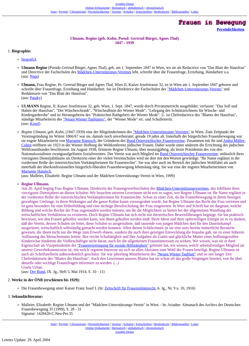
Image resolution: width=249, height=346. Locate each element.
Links (194, 11)
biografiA (28, 59)
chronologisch (155, 7)
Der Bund (37, 272)
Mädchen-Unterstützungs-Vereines (104, 72)
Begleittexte (161, 11)
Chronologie (78, 11)
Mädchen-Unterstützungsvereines (182, 188)
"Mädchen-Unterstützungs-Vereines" (161, 132)
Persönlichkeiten (98, 11)
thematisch (118, 7)
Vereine (116, 11)
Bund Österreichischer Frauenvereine (156, 141)
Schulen (128, 11)
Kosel (34, 124)
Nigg (34, 76)
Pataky (35, 98)
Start (54, 11)
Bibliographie (180, 11)
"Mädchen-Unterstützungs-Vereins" (195, 89)
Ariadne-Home (124, 4)
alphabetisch (136, 7)
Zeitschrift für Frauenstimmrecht (130, 288)
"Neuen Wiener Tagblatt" (176, 254)
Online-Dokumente (97, 7)
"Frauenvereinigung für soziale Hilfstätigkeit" (113, 245)
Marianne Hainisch (81, 141)
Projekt (63, 11)
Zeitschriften (144, 11)
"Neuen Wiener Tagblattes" (84, 119)
